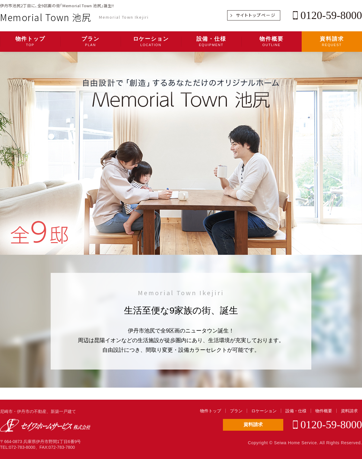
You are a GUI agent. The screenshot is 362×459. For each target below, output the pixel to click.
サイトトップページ (256, 15)
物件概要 (271, 41)
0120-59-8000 (327, 15)
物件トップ (30, 41)
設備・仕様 (211, 41)
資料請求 (332, 41)
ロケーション (151, 41)
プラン (90, 41)
